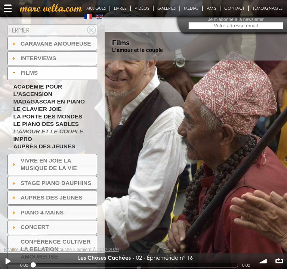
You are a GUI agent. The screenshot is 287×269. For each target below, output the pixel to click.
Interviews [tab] (33, 58)
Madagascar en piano (49, 101)
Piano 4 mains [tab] (37, 212)
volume (263, 261)
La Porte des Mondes (47, 116)
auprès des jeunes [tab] (47, 197)
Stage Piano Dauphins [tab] (51, 183)
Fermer (19, 30)
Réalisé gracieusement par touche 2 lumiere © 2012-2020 (61, 249)
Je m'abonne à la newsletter (235, 19)
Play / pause (8, 261)
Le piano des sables (45, 124)
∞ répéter (279, 261)
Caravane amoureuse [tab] (51, 43)
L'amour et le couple (48, 131)
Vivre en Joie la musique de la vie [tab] (44, 164)
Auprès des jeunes (44, 146)
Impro (22, 139)
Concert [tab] (30, 227)
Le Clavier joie (37, 109)
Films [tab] (24, 72)
